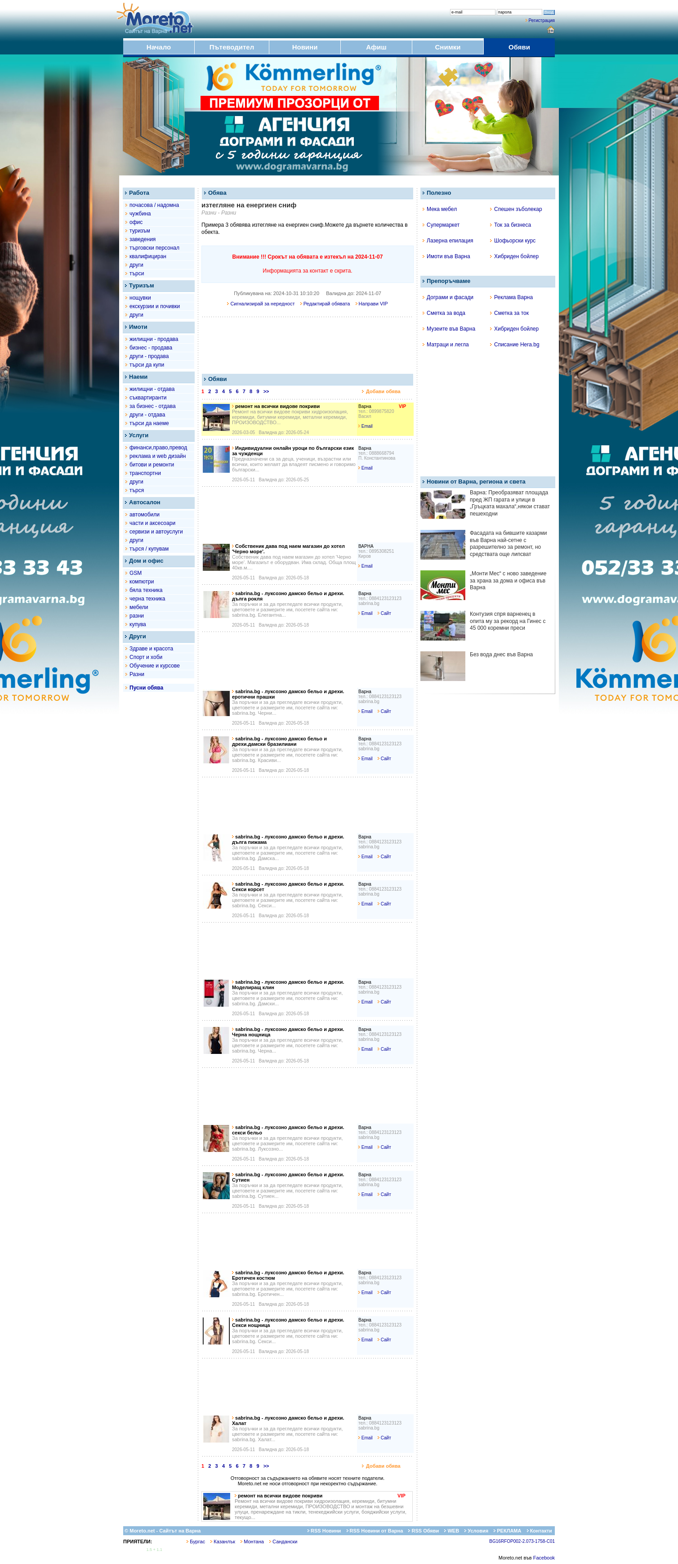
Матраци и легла (446, 344)
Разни (136, 674)
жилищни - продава (153, 339)
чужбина (140, 214)
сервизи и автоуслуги (156, 532)
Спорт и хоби (145, 657)
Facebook (544, 1557)
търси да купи (146, 365)
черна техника (147, 599)
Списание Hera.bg (515, 344)
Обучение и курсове (154, 666)
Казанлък (222, 1541)
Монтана (252, 1541)
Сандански (283, 1541)
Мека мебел (440, 209)
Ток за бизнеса (510, 225)
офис (136, 222)
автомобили (144, 514)
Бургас (196, 1541)
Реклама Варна (511, 297)
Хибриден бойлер (514, 256)
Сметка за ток (509, 313)
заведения (142, 239)
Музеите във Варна (449, 329)
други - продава (149, 356)
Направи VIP (372, 303)
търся (136, 490)
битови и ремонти (151, 465)
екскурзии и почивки (154, 306)
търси (136, 273)
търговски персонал (154, 248)
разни (136, 616)
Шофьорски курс (512, 241)
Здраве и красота (151, 648)
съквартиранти (147, 397)
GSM (135, 573)
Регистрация (542, 20)
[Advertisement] (306, 344)
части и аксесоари (152, 523)
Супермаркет (441, 225)
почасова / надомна (154, 205)
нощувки (140, 298)
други (136, 265)
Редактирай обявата (325, 303)
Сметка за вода (444, 313)
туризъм (139, 231)
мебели (138, 607)
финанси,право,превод (158, 447)
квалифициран (147, 256)
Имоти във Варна (446, 256)
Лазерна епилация (448, 241)
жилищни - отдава (151, 389)
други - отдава (147, 415)
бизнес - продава (150, 348)
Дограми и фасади (448, 297)
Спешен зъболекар (516, 209)
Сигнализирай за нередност (260, 303)
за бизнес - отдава (152, 406)
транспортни (145, 473)
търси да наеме (149, 423)
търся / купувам (149, 549)
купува (137, 624)
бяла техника (145, 590)
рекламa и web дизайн (157, 456)
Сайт (384, 613)
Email (365, 426)
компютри (141, 581)
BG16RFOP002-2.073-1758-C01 (522, 1541)
